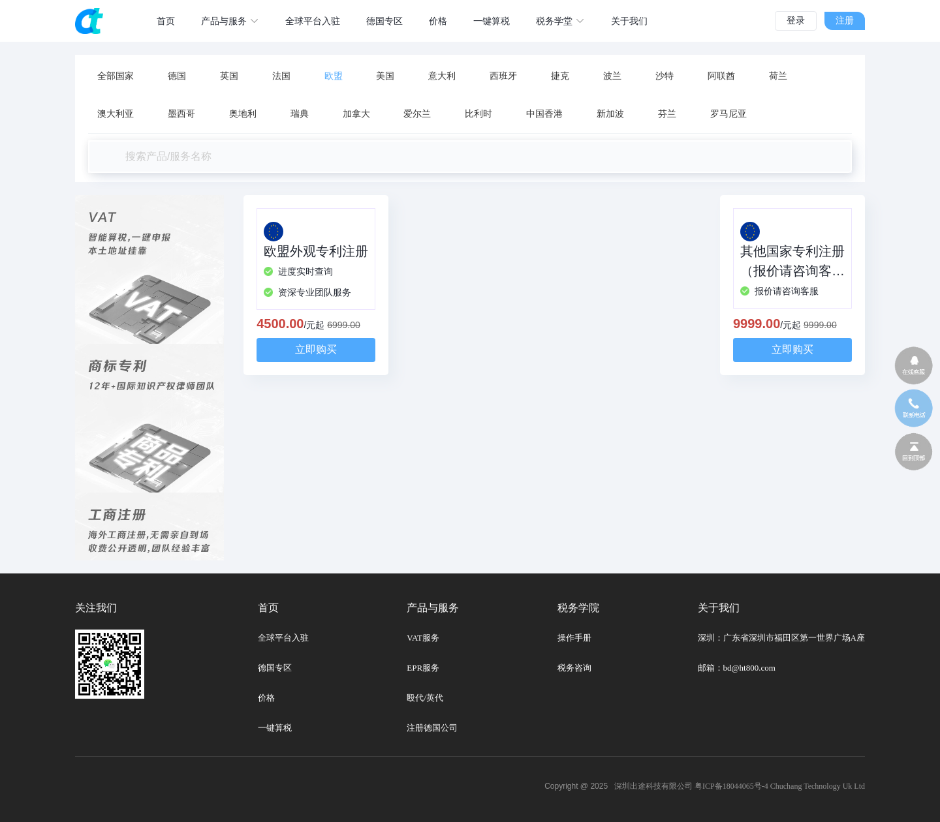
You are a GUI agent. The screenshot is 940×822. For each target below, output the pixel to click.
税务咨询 (574, 668)
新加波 (610, 114)
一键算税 (275, 728)
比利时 (478, 114)
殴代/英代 (425, 698)
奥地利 (243, 114)
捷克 (560, 76)
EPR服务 (423, 668)
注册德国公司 (432, 728)
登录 (796, 20)
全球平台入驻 (283, 638)
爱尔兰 (417, 114)
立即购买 (316, 349)
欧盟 (333, 76)
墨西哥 (181, 114)
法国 (281, 76)
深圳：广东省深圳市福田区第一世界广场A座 (781, 638)
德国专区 (275, 668)
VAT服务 (423, 638)
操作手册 (574, 638)
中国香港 (544, 114)
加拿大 (356, 114)
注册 (845, 20)
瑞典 (299, 114)
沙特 (664, 76)
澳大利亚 (115, 114)
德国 (177, 76)
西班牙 (503, 76)
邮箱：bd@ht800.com (737, 668)
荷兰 (778, 76)
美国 (385, 76)
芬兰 (667, 114)
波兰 (612, 76)
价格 (266, 698)
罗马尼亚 (728, 114)
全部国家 (115, 76)
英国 (229, 76)
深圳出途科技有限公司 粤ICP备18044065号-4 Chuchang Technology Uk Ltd (739, 786)
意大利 (442, 76)
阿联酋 (721, 76)
